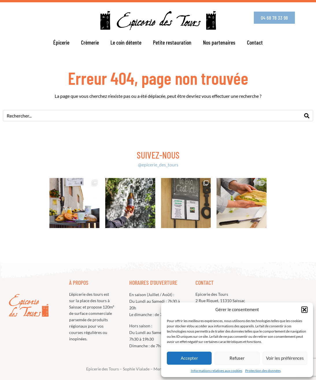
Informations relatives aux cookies (216, 370)
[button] (304, 310)
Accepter (189, 358)
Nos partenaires (219, 42)
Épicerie (61, 42)
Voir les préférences (285, 358)
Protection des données (263, 370)
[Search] (307, 115)
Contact (255, 42)
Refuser (237, 358)
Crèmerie (90, 42)
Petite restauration (172, 42)
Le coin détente (125, 42)
